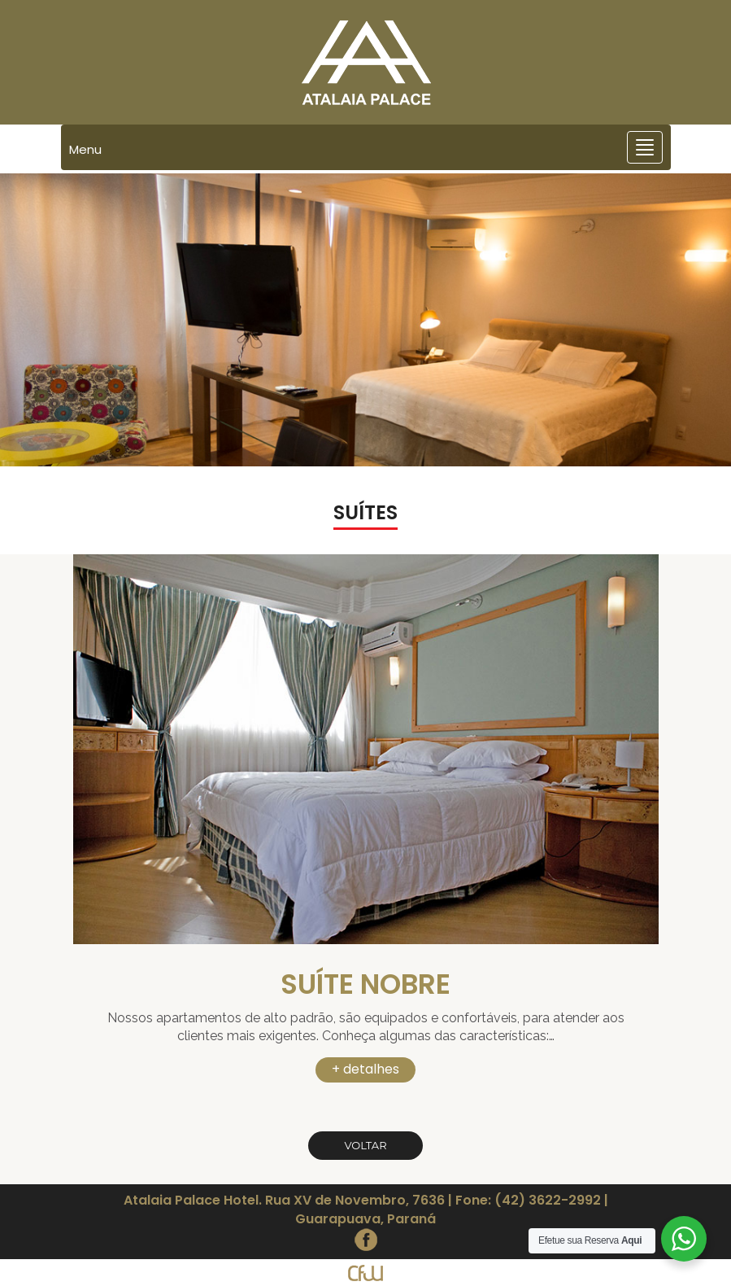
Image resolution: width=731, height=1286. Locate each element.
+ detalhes (365, 1069)
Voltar (365, 1145)
